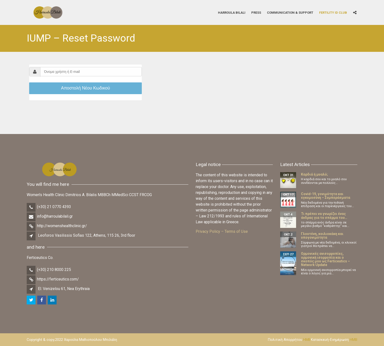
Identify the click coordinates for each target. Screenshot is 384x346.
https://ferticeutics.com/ (58, 279)
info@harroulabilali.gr (55, 216)
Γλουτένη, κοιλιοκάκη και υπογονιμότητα (322, 235)
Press (256, 12)
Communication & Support (290, 12)
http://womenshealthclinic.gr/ (62, 225)
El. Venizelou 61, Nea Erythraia (64, 288)
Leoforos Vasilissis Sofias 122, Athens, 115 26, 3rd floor (86, 235)
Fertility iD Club (333, 12)
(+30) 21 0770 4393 (54, 206)
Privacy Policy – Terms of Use (222, 231)
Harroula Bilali (231, 12)
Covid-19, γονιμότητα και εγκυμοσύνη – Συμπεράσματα (325, 196)
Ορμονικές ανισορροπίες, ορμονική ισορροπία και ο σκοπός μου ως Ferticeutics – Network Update (325, 259)
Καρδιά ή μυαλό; (314, 174)
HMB (307, 339)
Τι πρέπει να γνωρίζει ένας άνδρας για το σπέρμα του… (324, 215)
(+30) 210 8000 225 (54, 269)
